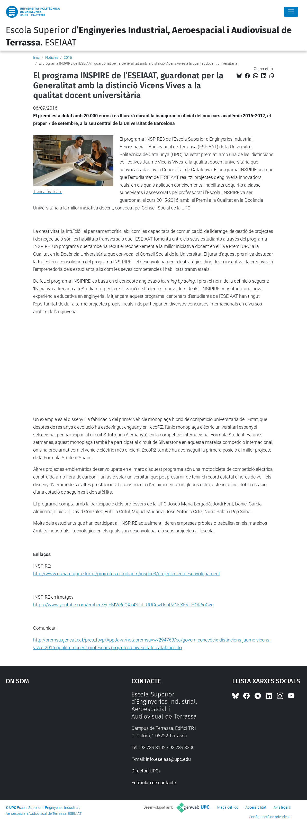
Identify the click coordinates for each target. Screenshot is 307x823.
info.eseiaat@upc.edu (168, 759)
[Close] (291, 12)
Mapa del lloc (227, 807)
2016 (68, 57)
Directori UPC (145, 770)
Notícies (51, 57)
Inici (36, 57)
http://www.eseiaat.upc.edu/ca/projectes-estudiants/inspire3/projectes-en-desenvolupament (126, 573)
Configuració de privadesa (270, 817)
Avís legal (281, 807)
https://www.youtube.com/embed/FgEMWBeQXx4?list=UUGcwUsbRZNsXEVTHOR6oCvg (123, 604)
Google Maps (53, 729)
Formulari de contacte (153, 782)
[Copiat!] (271, 76)
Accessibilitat (255, 807)
